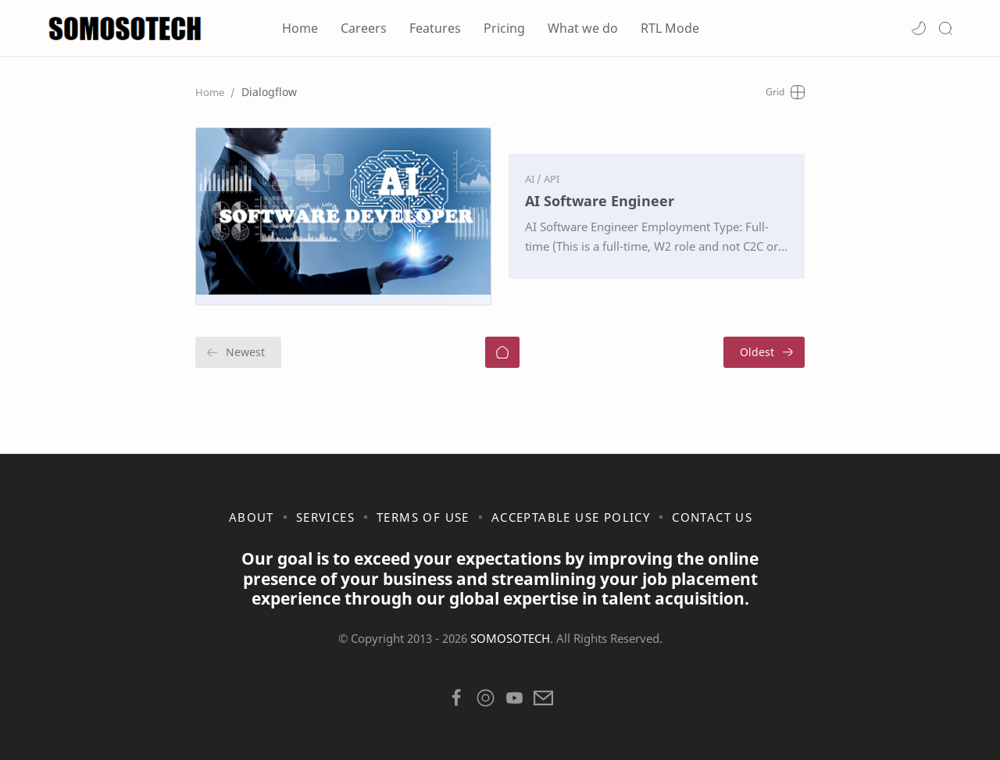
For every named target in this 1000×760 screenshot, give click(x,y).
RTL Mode (670, 28)
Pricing (504, 28)
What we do (583, 28)
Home (300, 28)
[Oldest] (764, 352)
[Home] (502, 352)
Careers (364, 28)
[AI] (533, 179)
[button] (918, 28)
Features (435, 28)
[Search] (945, 28)
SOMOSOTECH (510, 638)
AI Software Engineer (599, 200)
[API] (551, 179)
